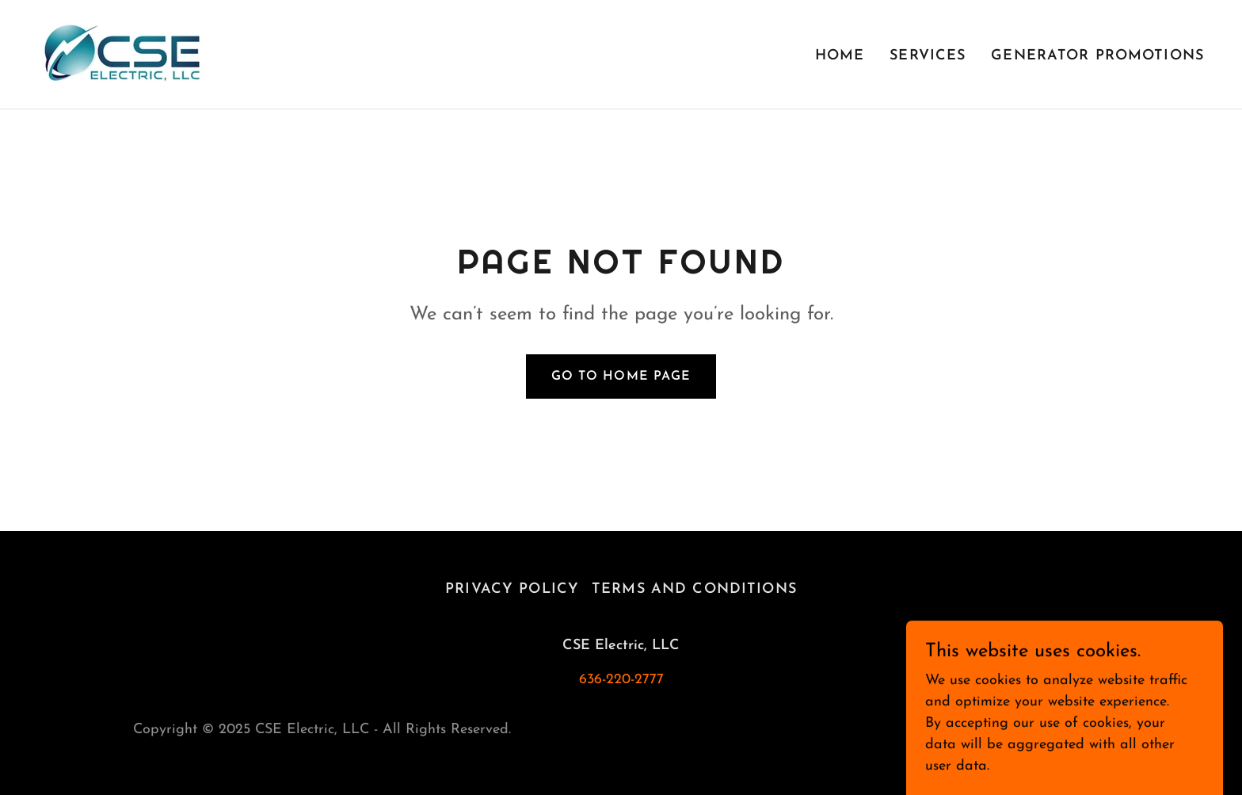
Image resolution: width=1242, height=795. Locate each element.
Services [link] (928, 55)
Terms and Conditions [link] (694, 589)
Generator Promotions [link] (1097, 55)
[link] (123, 53)
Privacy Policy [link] (512, 589)
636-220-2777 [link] (621, 679)
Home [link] (840, 55)
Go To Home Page (620, 376)
